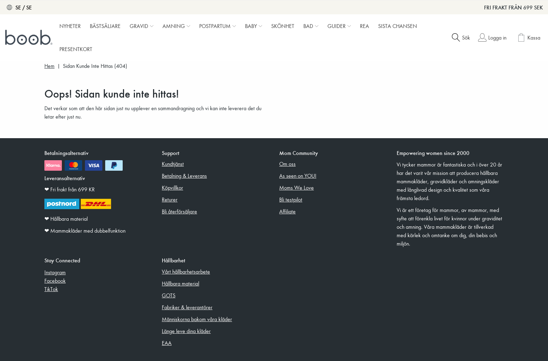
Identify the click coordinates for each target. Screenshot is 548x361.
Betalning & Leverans (184, 175)
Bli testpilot (290, 199)
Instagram (55, 272)
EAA (167, 342)
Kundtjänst (173, 163)
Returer (170, 199)
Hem (49, 66)
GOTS (168, 295)
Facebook (55, 280)
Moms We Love (296, 187)
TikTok (51, 288)
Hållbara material (180, 283)
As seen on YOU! (297, 175)
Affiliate (287, 211)
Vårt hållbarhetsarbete (186, 271)
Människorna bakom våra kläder (197, 319)
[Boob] (29, 37)
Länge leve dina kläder (186, 330)
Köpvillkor (172, 187)
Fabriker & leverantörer (187, 307)
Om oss (287, 163)
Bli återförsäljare (179, 211)
